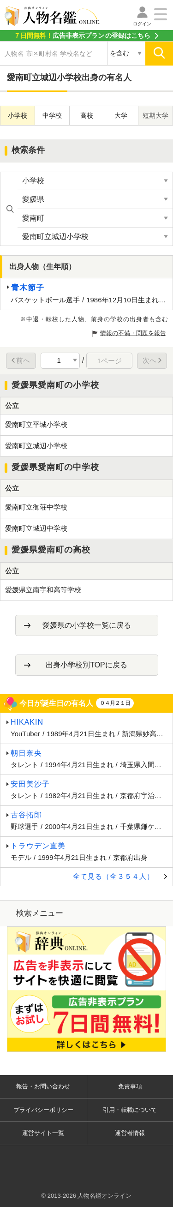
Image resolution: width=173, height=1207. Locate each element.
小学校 (17, 115)
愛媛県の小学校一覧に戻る (86, 625)
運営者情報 (130, 1132)
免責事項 (130, 1086)
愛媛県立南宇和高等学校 (43, 590)
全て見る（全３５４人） (113, 876)
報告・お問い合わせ (43, 1086)
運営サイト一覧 (43, 1132)
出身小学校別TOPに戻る (86, 665)
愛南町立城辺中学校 (36, 528)
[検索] (159, 54)
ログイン (142, 23)
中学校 (52, 115)
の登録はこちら (82, 35)
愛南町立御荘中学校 (36, 507)
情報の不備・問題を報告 (133, 333)
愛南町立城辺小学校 (36, 446)
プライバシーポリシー (43, 1109)
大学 (120, 115)
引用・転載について (130, 1109)
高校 (86, 115)
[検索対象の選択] (126, 54)
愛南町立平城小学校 (36, 424)
